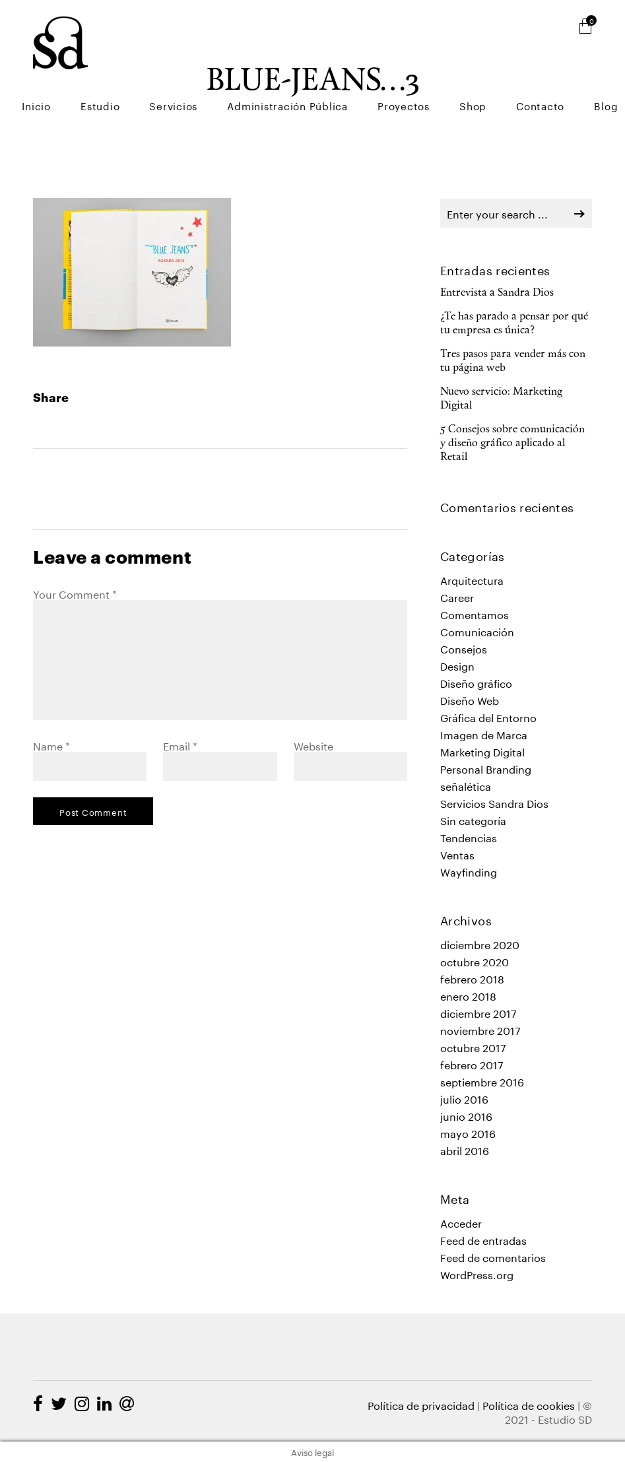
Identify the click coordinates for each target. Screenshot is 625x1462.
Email (180, 745)
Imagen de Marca (483, 734)
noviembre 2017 (480, 1029)
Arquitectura (472, 579)
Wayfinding (468, 871)
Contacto (561, 79)
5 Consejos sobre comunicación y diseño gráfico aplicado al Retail (512, 443)
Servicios (250, 79)
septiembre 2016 (482, 1081)
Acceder (461, 1222)
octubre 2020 (474, 961)
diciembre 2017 (478, 1012)
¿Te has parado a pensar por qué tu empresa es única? (514, 324)
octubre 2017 (473, 1046)
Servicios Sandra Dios (494, 802)
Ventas (457, 854)
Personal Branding (485, 768)
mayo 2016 (468, 1132)
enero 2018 (468, 995)
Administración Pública (350, 79)
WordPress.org (476, 1273)
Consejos (463, 648)
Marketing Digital (482, 751)
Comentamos (474, 613)
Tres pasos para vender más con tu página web (512, 361)
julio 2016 (464, 1098)
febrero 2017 (472, 1064)
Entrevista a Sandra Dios (497, 293)
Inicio (141, 79)
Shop (507, 79)
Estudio (191, 79)
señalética (465, 785)
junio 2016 (466, 1115)
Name (51, 745)
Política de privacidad (421, 1404)
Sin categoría (473, 819)
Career (457, 596)
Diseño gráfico (476, 682)
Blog (613, 79)
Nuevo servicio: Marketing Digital (501, 399)
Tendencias (468, 837)
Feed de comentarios (493, 1256)
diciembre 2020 (479, 943)
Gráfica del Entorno (488, 716)
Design (457, 665)
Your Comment (75, 593)
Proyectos (452, 79)
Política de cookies (528, 1404)
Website (313, 745)
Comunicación (477, 631)
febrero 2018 (472, 978)
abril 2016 (464, 1149)
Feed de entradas (483, 1239)
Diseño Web (469, 699)
